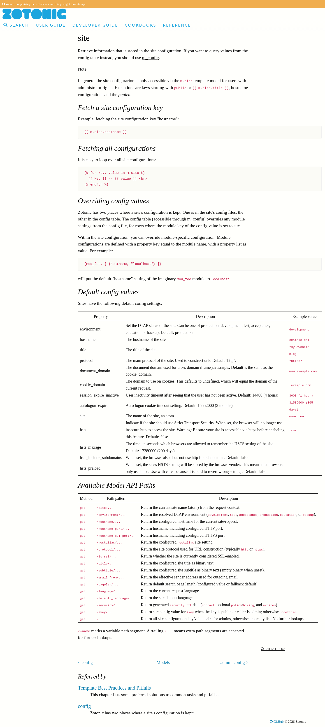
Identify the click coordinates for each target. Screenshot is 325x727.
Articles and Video (27, 39)
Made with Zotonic (27, 45)
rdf (14, 573)
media (17, 147)
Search (16, 25)
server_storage (25, 397)
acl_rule (19, 323)
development (23, 181)
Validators (17, 607)
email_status (23, 438)
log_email (21, 316)
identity (19, 153)
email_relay (22, 593)
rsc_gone (20, 160)
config (17, 208)
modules (19, 350)
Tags (12, 113)
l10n (16, 228)
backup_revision (26, 451)
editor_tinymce (25, 404)
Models (14, 126)
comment (20, 363)
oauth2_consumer (28, 559)
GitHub (277, 721)
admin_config (24, 221)
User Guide (50, 25)
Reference (177, 25)
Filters (13, 106)
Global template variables (30, 120)
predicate (20, 275)
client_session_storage (32, 383)
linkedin (19, 492)
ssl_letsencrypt (25, 471)
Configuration (20, 627)
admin (17, 485)
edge (16, 167)
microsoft (20, 532)
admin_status (23, 255)
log (15, 296)
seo (15, 370)
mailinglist (21, 262)
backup (18, 187)
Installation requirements (30, 620)
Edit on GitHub (273, 649)
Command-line (21, 634)
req (15, 417)
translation (21, 356)
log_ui (17, 336)
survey (18, 289)
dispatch (19, 600)
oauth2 (18, 329)
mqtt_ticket (22, 505)
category (19, 140)
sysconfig (20, 424)
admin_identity (25, 431)
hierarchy (20, 410)
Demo (10, 52)
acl (14, 248)
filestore (19, 465)
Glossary (15, 640)
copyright (20, 586)
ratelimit (19, 343)
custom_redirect (26, 235)
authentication (24, 201)
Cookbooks (140, 25)
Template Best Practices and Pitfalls (114, 688)
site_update (22, 519)
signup (18, 546)
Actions (15, 93)
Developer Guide (95, 25)
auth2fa (18, 194)
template (19, 174)
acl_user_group (25, 241)
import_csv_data (27, 458)
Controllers (18, 99)
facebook (20, 282)
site (15, 214)
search (17, 268)
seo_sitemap (23, 539)
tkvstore (19, 309)
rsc (14, 133)
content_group (25, 444)
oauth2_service (25, 512)
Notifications (19, 613)
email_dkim (22, 498)
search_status (24, 580)
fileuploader (22, 525)
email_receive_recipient (33, 478)
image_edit (22, 552)
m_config (150, 57)
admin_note (22, 566)
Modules (15, 86)
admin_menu (23, 390)
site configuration (165, 50)
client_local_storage (30, 302)
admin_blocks (24, 377)
